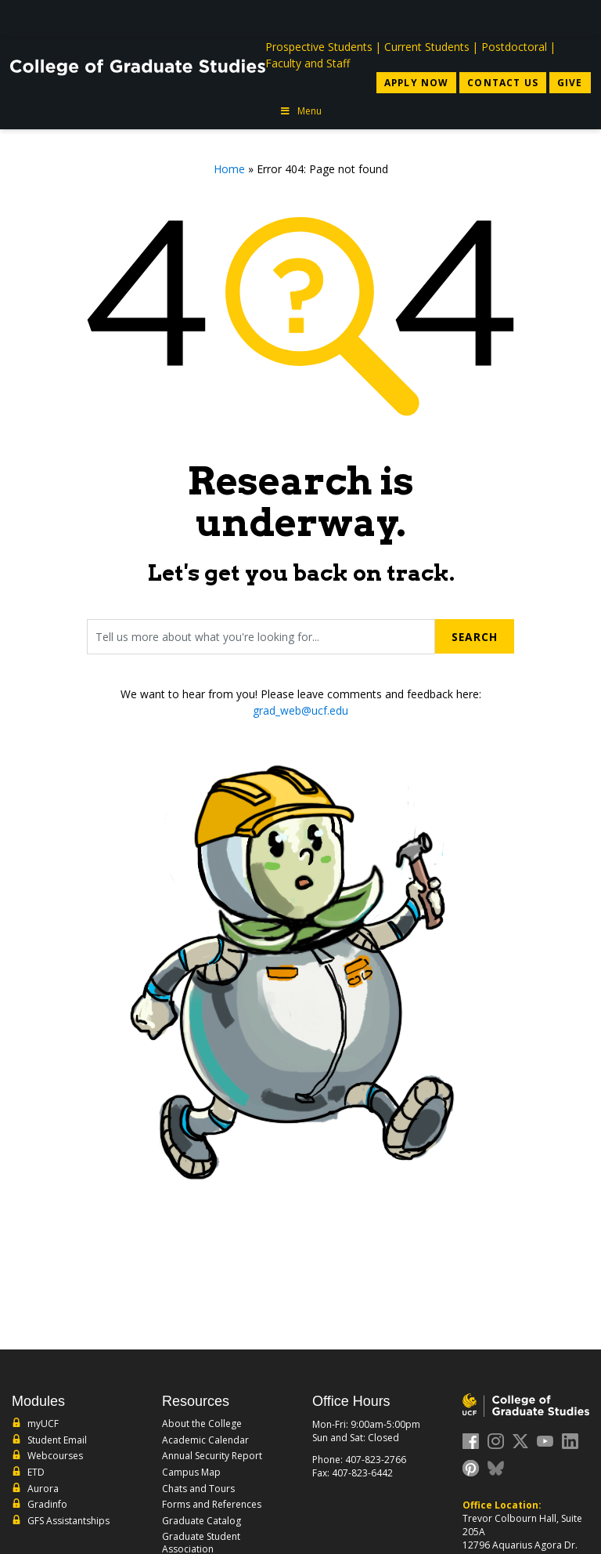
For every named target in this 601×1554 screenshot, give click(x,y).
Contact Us (502, 82)
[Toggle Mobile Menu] (575, 18)
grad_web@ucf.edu (300, 710)
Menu (300, 111)
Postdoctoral (514, 46)
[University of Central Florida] (126, 19)
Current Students (427, 46)
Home (229, 169)
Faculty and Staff (307, 63)
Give (570, 82)
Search (474, 636)
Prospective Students (318, 46)
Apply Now (413, 82)
